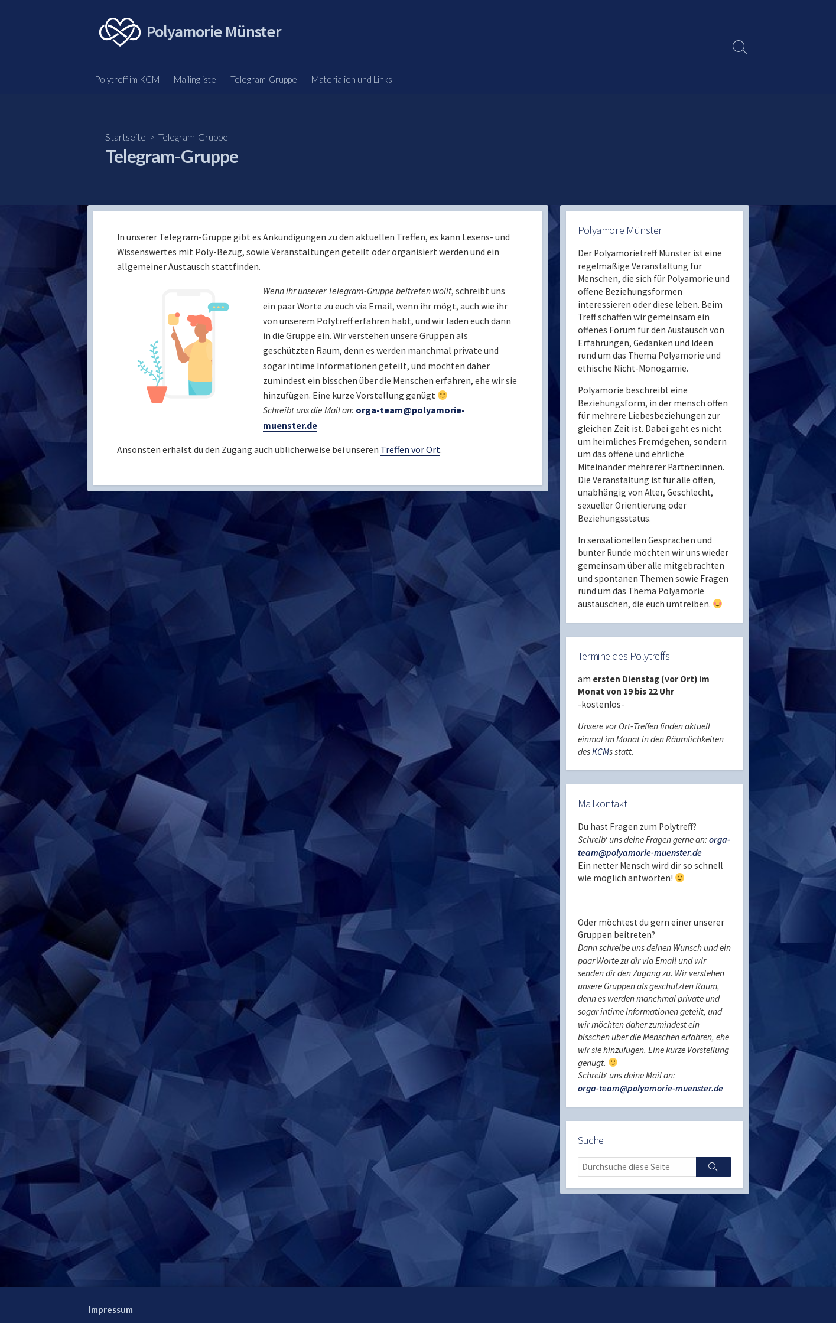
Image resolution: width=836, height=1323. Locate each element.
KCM (601, 758)
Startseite (125, 136)
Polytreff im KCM (127, 79)
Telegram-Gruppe (263, 79)
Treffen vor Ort (410, 453)
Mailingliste (195, 79)
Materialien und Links (351, 79)
